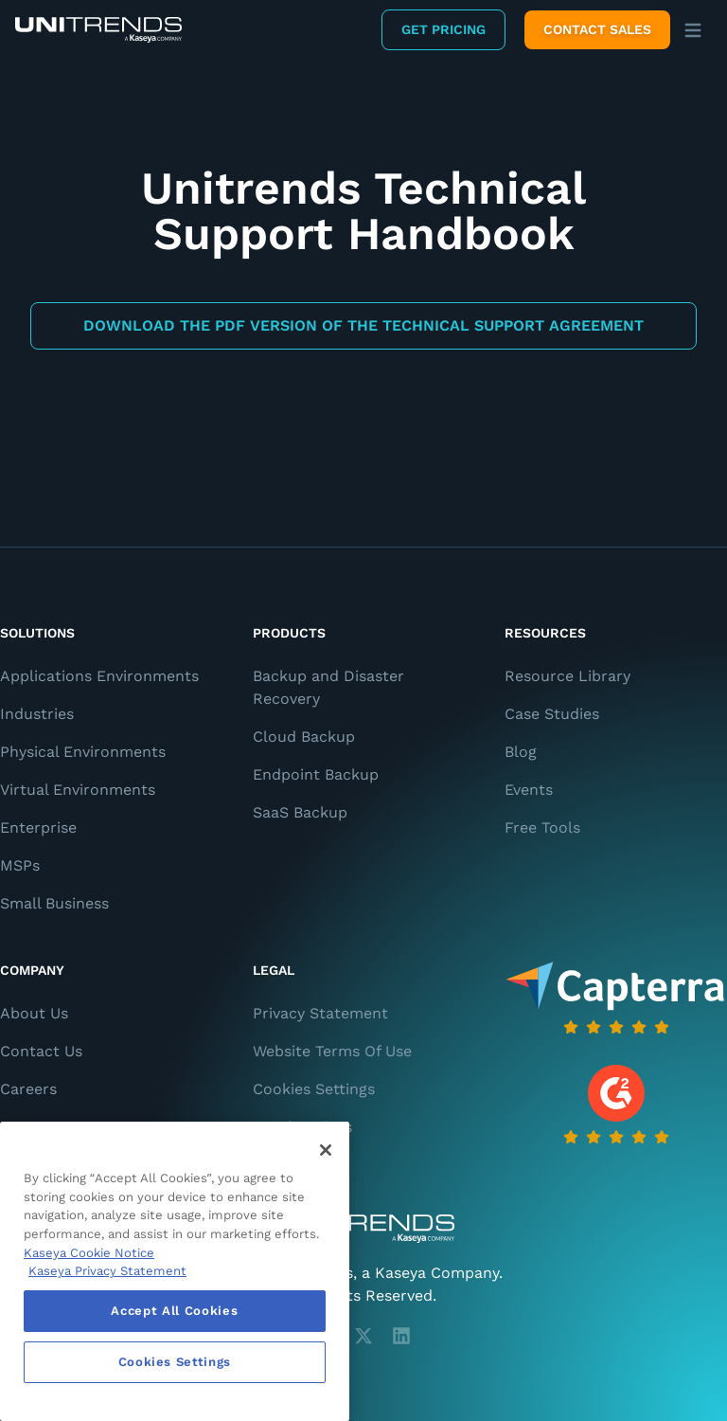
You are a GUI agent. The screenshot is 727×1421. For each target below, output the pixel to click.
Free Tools (542, 827)
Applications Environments (99, 676)
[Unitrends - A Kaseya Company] (363, 1228)
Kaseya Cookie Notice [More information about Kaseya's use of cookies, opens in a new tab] (89, 1253)
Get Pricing (443, 29)
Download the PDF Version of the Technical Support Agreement (363, 325)
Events (529, 790)
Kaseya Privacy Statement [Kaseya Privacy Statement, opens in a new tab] (107, 1271)
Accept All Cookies (174, 1311)
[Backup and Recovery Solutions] (98, 30)
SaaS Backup (300, 812)
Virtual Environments (77, 790)
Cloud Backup (304, 737)
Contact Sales (597, 29)
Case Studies (552, 714)
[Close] (325, 1150)
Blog (521, 752)
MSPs (20, 865)
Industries (37, 714)
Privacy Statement (320, 1013)
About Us (34, 1013)
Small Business (54, 903)
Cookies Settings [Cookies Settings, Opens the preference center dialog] (175, 1362)
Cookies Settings (314, 1089)
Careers (28, 1089)
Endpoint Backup (316, 774)
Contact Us (41, 1051)
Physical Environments (83, 752)
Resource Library (567, 676)
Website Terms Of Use (332, 1051)
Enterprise (38, 827)
